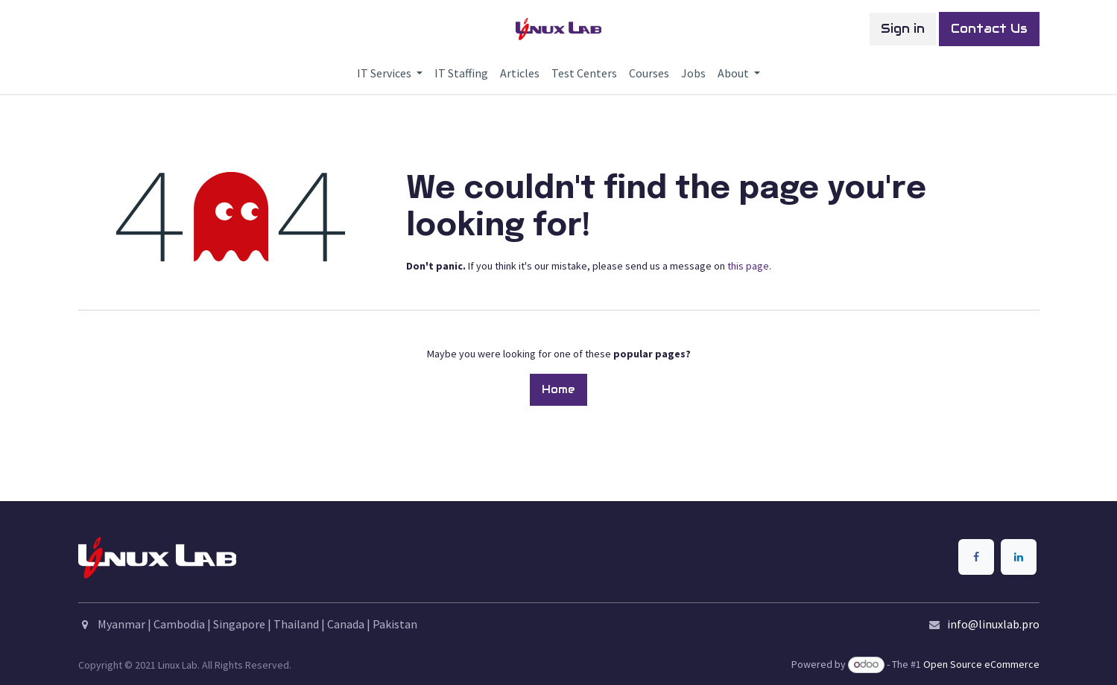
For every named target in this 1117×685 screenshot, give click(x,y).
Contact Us (989, 28)
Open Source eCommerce (981, 664)
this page (748, 266)
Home (558, 389)
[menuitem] (389, 73)
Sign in (903, 28)
